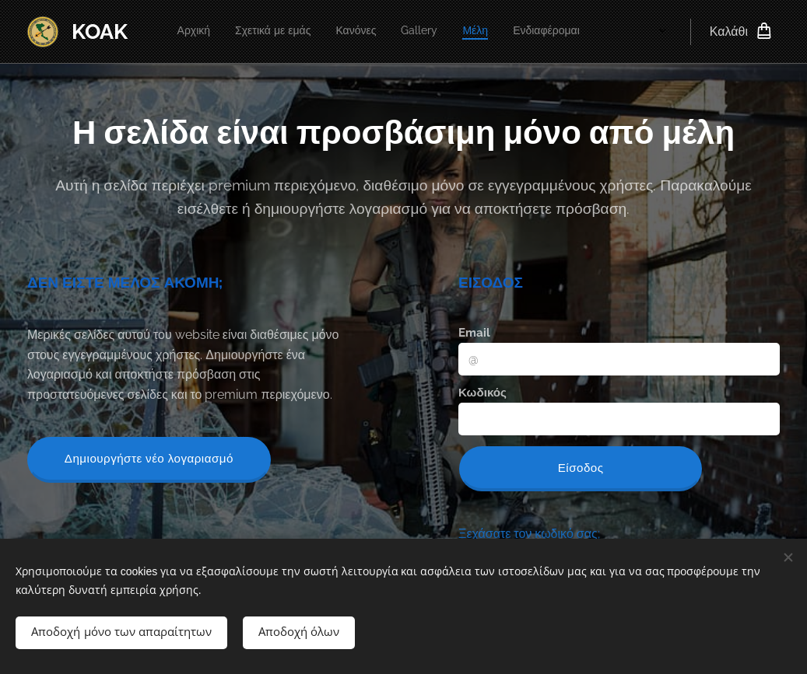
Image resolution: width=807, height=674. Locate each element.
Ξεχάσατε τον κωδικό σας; (529, 533)
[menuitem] (417, 31)
